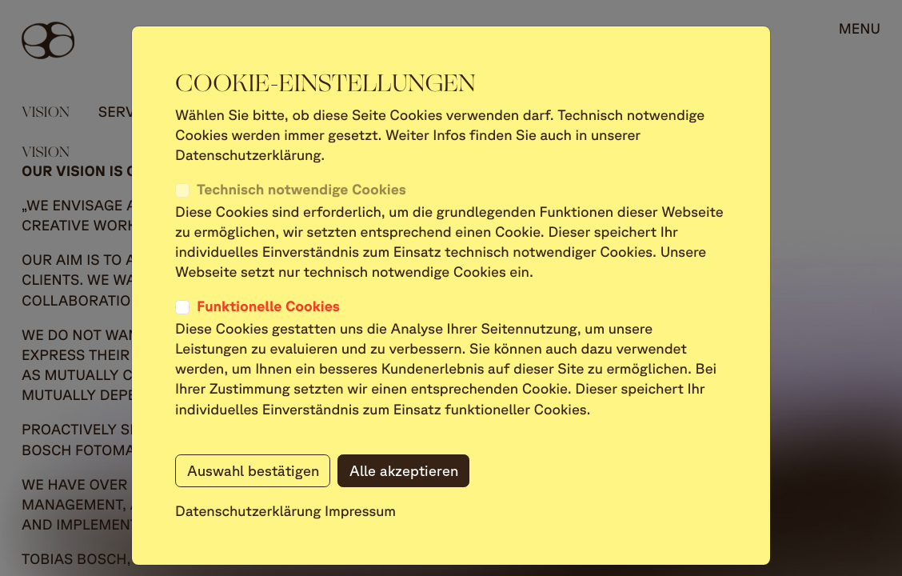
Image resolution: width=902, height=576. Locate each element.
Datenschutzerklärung (248, 511)
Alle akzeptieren (403, 470)
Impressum (360, 511)
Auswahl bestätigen (253, 470)
